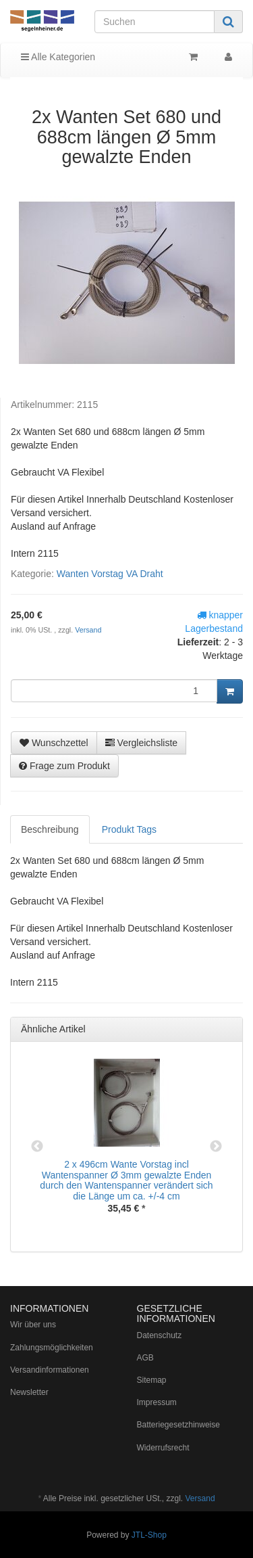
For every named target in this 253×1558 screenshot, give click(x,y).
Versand (88, 630)
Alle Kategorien (58, 56)
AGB (145, 1357)
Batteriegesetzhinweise (178, 1424)
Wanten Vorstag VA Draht (110, 573)
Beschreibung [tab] (50, 829)
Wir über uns (33, 1324)
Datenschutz (159, 1335)
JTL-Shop (149, 1535)
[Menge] (114, 690)
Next (216, 1146)
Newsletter (29, 1392)
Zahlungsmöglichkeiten (51, 1347)
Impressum (157, 1402)
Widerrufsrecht (163, 1447)
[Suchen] (154, 21)
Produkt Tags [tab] (129, 829)
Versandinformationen (49, 1370)
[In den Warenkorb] (230, 691)
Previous (37, 1146)
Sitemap (152, 1380)
